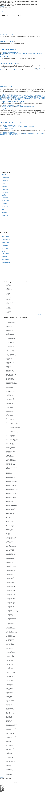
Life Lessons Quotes (5, 200)
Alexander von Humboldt (9, 302)
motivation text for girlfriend (10, 558)
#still (16, 68)
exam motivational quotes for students (11, 402)
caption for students (9, 363)
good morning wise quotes (9, 443)
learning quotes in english (9, 526)
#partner (11, 96)
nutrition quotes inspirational (10, 644)
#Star (37, 69)
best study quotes (8, 347)
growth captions (8, 452)
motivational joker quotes (9, 574)
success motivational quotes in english (11, 736)
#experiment (38, 97)
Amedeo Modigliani (8, 308)
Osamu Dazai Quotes (5, 256)
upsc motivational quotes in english (11, 758)
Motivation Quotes (5, 215)
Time (3, 209)
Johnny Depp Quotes (5, 242)
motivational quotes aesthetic (10, 582)
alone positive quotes (9, 331)
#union (20, 95)
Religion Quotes (4, 203)
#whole (21, 116)
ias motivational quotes (9, 463)
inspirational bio (8, 472)
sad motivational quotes (9, 689)
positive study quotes (9, 665)
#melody (13, 106)
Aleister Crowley (8, 299)
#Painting (34, 69)
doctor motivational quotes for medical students (12, 386)
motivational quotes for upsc (10, 606)
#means (37, 96)
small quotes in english (9, 720)
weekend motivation (9, 765)
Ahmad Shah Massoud (9, 289)
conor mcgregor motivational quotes (11, 374)
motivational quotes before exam (10, 586)
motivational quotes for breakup (10, 590)
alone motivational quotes (9, 330)
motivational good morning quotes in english (12, 569)
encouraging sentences (9, 395)
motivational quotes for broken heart (11, 591)
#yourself (37, 53)
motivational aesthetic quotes (10, 561)
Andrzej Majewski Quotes (6, 259)
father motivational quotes (9, 407)
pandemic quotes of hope (9, 655)
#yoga (6, 95)
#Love (3, 53)
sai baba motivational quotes (10, 692)
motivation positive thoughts (10, 557)
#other (38, 68)
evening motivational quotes (10, 399)
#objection (25, 96)
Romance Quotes (5, 189)
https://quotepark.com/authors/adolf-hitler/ (9, 132)
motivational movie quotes (9, 579)
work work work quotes (9, 775)
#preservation (20, 133)
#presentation (24, 68)
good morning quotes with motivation (11, 440)
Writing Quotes (4, 198)
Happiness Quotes (5, 192)
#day (12, 69)
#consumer (20, 98)
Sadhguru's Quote (6, 86)
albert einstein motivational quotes (10, 327)
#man (36, 133)
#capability (24, 98)
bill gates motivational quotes (10, 350)
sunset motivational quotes (10, 737)
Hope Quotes (4, 194)
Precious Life (2, 6)
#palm (16, 96)
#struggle (5, 133)
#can (27, 98)
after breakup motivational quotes (10, 322)
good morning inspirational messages (11, 420)
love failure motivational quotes (10, 530)
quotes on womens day (9, 676)
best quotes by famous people (10, 342)
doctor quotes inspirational (9, 387)
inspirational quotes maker (9, 498)
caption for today (8, 366)
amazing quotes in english (9, 333)
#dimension (12, 98)
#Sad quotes (13, 53)
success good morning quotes (10, 733)
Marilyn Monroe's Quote (8, 109)
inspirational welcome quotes (10, 509)
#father (4, 134)
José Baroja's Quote (7, 41)
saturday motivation (9, 696)
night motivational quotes (9, 643)
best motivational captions (9, 339)
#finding (30, 97)
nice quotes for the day (9, 640)
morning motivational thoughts (10, 549)
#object (29, 96)
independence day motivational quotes (11, 467)
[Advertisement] (22, 24)
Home (3, 9)
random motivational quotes (10, 680)
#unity (15, 95)
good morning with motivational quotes (11, 444)
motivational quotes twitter (9, 615)
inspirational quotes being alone (10, 492)
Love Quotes (4, 174)
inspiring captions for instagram (10, 510)
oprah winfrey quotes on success (10, 652)
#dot (10, 69)
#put (20, 68)
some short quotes (8, 721)
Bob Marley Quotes (5, 248)
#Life (21, 99)
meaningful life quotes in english (10, 538)
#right (40, 95)
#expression (34, 97)
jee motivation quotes (9, 518)
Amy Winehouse (8, 311)
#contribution (26, 126)
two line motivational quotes (10, 750)
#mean (44, 96)
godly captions (8, 416)
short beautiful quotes (9, 705)
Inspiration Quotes (5, 197)
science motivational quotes (10, 700)
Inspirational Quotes (5, 177)
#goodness (16, 106)
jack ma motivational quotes (10, 517)
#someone (27, 53)
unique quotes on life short (9, 752)
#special (31, 53)
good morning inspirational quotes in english (12, 423)
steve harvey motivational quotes (10, 725)
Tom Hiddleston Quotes (6, 247)
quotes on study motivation (10, 675)
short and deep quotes (9, 704)
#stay (34, 116)
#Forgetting (8, 53)
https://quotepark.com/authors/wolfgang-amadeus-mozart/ (12, 105)
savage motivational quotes (10, 697)
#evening (1, 98)
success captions (8, 732)
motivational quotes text (9, 614)
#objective (22, 96)
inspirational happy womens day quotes (11, 481)
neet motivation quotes (9, 631)
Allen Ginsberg (8, 307)
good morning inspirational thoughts (11, 424)
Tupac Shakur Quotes (5, 236)
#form (27, 97)
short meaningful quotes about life (10, 709)
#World (18, 99)
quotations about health (9, 668)
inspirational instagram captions (10, 484)
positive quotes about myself (10, 660)
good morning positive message (10, 435)
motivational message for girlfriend (11, 577)
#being (32, 98)
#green (8, 69)
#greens (5, 69)
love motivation (8, 533)
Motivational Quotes (5, 201)
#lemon (43, 68)
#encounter (8, 98)
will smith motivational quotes (10, 769)
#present (27, 68)
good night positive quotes (9, 448)
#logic (1, 97)
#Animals (13, 134)
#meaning (40, 96)
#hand (25, 97)
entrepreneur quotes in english (10, 398)
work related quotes (9, 774)
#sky (18, 68)
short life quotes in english (9, 708)
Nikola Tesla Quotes (5, 253)
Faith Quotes (4, 195)
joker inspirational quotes (9, 522)
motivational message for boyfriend (11, 575)
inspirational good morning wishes (10, 477)
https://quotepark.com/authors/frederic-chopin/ (10, 37)
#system (28, 95)
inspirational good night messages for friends (12, 480)
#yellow (3, 68)
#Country (30, 126)
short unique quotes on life (9, 716)
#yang (11, 95)
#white (6, 68)
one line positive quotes (9, 648)
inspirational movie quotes (9, 488)
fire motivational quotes (9, 410)
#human (12, 97)
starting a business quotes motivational (11, 724)
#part (14, 96)
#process (19, 53)
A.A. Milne (7, 284)
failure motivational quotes (9, 403)
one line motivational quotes (10, 647)
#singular (34, 95)
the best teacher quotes (9, 745)
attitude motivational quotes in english (11, 335)
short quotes (8, 712)
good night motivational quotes (10, 447)
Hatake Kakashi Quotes (6, 262)
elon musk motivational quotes (10, 391)
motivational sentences (9, 619)
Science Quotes (4, 214)
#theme (14, 68)
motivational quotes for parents (10, 602)
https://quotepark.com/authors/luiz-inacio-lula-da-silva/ (11, 125)
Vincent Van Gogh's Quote (9, 63)
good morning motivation (9, 428)
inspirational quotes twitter (9, 501)
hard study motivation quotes (10, 456)
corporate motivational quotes (10, 379)
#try (22, 95)
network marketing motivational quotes (11, 632)
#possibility (5, 96)
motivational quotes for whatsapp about (11, 610)
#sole (9, 133)
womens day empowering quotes (10, 770)
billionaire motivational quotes (10, 351)
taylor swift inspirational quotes (10, 740)
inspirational (8, 468)
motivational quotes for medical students (11, 598)
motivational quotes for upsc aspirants (11, 607)
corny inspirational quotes (9, 378)
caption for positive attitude (10, 362)
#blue (14, 69)
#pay (33, 68)
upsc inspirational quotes (9, 754)
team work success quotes (9, 744)
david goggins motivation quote (10, 382)
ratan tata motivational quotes (10, 681)
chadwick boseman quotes (9, 370)
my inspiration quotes (9, 624)
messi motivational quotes (9, 541)
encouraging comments (9, 394)
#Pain (5, 53)
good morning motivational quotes (10, 431)
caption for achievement (9, 359)
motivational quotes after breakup (10, 583)
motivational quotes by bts (9, 587)
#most (16, 53)
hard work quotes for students (10, 459)
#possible (1, 96)
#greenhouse (18, 126)
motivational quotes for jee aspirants (11, 595)
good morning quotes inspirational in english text (12, 439)
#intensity (1, 69)
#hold (15, 97)
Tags (3, 11)
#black (21, 69)
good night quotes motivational (10, 451)
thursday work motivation (9, 746)
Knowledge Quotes (5, 212)
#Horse (31, 106)
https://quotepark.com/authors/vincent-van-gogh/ (10, 67)
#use (13, 95)
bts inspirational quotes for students (11, 355)
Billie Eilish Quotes (5, 245)
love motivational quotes (9, 534)
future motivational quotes (9, 415)
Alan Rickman (8, 293)
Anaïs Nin (7, 312)
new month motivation (9, 635)
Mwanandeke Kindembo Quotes (7, 234)
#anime (7, 134)
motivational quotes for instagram (10, 594)
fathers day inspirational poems (10, 408)
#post (7, 106)
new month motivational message (10, 636)
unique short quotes (9, 753)
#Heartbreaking (13, 116)
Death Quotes (4, 191)
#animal (10, 134)
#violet (11, 68)
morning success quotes (9, 553)
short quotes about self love (10, 713)
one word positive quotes (9, 651)
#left (5, 97)
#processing (23, 53)
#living (38, 133)
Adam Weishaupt (8, 285)
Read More (39, 314)
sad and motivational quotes (10, 688)
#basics (39, 98)
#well (2, 106)
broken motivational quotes (10, 354)
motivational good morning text (10, 570)
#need (32, 96)
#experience (43, 97)
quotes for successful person (10, 669)
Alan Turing (7, 294)
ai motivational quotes (9, 326)
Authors (3, 10)
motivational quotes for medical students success (13, 599)
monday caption (8, 542)
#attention (24, 69)
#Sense (10, 99)
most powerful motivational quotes (10, 554)
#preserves (15, 133)
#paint (35, 68)
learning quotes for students (10, 525)
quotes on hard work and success (10, 672)
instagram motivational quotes (10, 513)
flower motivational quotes (9, 411)
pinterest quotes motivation (10, 656)
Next (2, 154)
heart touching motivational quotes (11, 460)
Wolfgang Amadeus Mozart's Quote (12, 102)
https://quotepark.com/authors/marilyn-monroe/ (10, 115)
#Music (34, 106)
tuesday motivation (8, 749)
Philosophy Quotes (5, 180)
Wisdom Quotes (4, 186)
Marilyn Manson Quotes (6, 254)
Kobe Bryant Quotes (5, 250)
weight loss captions (9, 766)
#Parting (7, 99)
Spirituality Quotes (5, 206)
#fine (22, 106)
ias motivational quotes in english (10, 464)
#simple (37, 95)
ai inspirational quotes (9, 325)
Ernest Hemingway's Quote (9, 49)
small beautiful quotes (9, 717)
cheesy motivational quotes (10, 371)
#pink (30, 68)
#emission (21, 126)
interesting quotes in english (10, 514)
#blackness (17, 69)
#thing (34, 53)
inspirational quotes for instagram (10, 494)
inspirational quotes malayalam (10, 500)
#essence (25, 106)
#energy (4, 98)
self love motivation (8, 701)
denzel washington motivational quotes (11, 383)
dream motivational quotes (9, 390)
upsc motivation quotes (9, 756)
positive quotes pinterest (9, 664)
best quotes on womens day (10, 343)
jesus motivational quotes (9, 521)
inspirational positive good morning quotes (12, 489)
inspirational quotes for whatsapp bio (11, 496)
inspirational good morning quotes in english (12, 476)
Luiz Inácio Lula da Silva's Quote (11, 122)
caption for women (8, 367)
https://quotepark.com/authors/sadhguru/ (9, 94)
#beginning (35, 98)
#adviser (28, 106)
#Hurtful (40, 53)
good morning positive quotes (10, 436)
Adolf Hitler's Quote (6, 129)
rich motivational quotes (9, 684)
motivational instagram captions (10, 573)
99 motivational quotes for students (11, 321)
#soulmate (37, 116)
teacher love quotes (9, 741)
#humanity (8, 97)
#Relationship (2, 54)
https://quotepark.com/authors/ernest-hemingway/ (10, 52)
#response (10, 126)
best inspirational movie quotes (10, 338)
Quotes (3, 183)
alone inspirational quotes (9, 329)
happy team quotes (8, 455)
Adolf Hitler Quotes (5, 251)
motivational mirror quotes (9, 578)
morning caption (8, 545)
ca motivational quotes (9, 358)
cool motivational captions (9, 375)
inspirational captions (9, 473)
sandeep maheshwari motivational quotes (12, 693)
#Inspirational (9, 116)
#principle (11, 133)
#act (4, 99)
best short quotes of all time (10, 346)
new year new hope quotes (10, 639)
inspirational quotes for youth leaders (11, 497)
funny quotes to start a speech (10, 414)
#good (20, 106)
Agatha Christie (8, 288)
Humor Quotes (4, 178)
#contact (16, 98)
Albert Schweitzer (8, 297)
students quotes (8, 729)
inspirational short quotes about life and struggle (12, 505)
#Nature (13, 99)
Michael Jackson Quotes (6, 257)
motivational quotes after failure (10, 585)
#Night (32, 69)
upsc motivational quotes (9, 757)
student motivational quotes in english (11, 728)
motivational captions (9, 565)
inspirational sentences (9, 504)
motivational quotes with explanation (11, 618)
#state (31, 95)
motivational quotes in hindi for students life (12, 611)
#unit (17, 95)
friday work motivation (9, 412)
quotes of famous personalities (10, 671)
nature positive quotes (9, 627)
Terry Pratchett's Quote (7, 57)
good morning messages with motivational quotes (13, 427)
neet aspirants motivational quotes (11, 628)
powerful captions (8, 667)
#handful (21, 97)
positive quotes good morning (10, 663)
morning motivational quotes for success (11, 546)
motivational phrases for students (10, 581)
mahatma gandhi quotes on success (11, 537)
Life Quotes (4, 175)
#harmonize (18, 97)
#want (8, 68)
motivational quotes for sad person (11, 603)
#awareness (43, 98)
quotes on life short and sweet (10, 673)
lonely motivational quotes (9, 529)
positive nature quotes (9, 659)
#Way (16, 99)
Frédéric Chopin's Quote (8, 35)
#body (29, 98)
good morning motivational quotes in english (12, 432)
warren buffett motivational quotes (10, 761)
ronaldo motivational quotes (10, 685)
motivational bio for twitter (9, 562)
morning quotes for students (10, 550)
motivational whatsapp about (10, 623)
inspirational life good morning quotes (11, 485)
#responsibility (6, 126)
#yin (8, 95)
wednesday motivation (9, 762)
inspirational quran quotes (9, 502)
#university (27, 116)
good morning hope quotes (10, 419)
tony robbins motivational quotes (10, 748)
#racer (5, 106)
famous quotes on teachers (10, 406)
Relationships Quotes (5, 204)
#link (3, 97)
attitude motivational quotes (10, 334)
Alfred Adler (7, 303)
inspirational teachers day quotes (10, 506)
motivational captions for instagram (11, 566)
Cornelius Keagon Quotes (6, 239)
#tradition (25, 95)
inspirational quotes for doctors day (11, 493)
